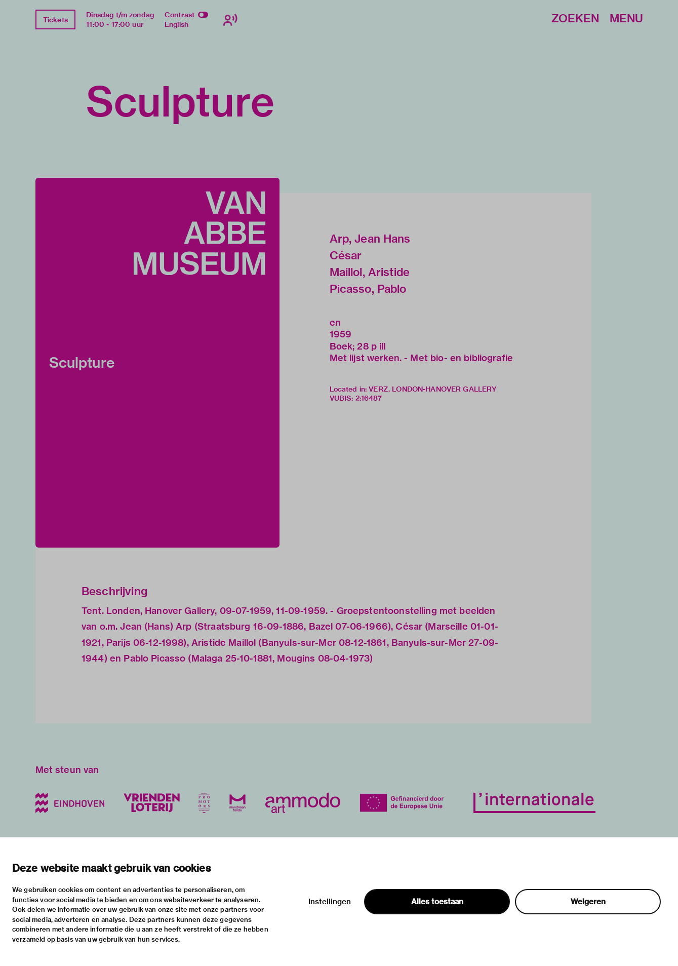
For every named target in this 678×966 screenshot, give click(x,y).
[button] (157, 363)
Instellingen (329, 902)
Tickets (55, 19)
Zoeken (575, 19)
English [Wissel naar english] (176, 24)
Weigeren (588, 902)
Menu (626, 19)
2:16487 (368, 398)
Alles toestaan (437, 902)
